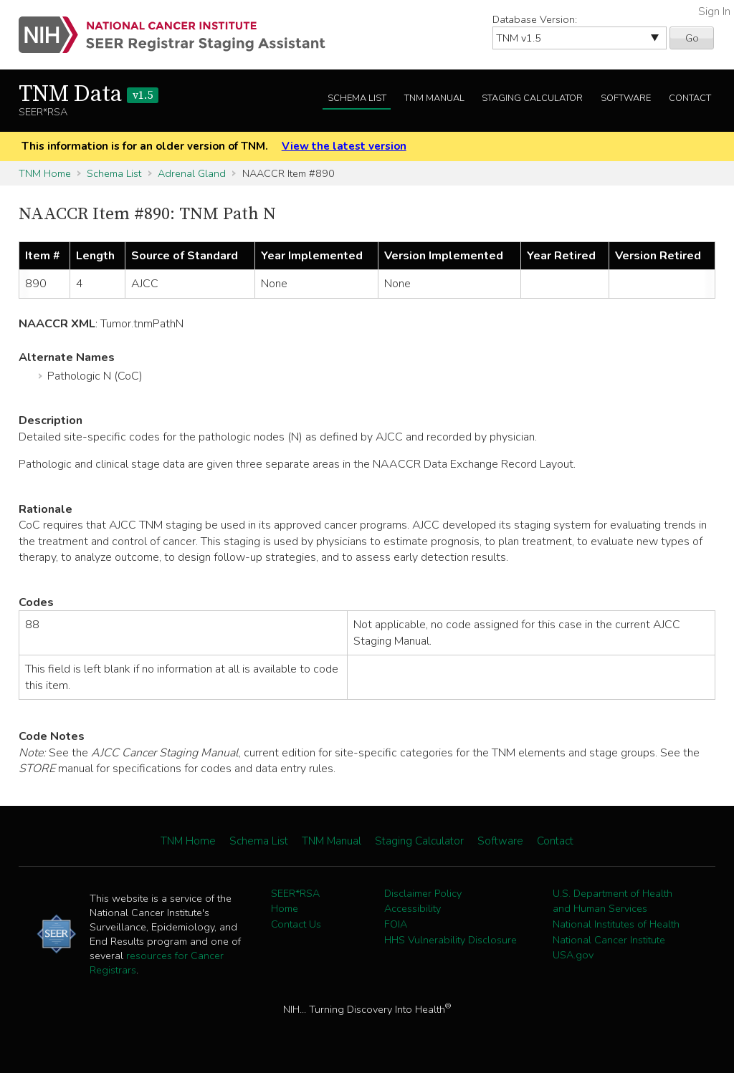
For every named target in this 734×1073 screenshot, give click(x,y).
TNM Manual (434, 98)
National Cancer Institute (609, 940)
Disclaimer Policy (423, 893)
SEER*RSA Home (295, 901)
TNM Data (88, 94)
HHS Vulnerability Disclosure (450, 940)
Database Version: (534, 19)
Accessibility (412, 908)
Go (692, 38)
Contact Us (296, 924)
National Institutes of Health (616, 924)
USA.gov (573, 955)
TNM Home (45, 173)
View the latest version (344, 146)
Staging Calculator (532, 98)
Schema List (357, 98)
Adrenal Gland (192, 173)
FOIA (395, 924)
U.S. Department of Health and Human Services (612, 901)
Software (626, 98)
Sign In (714, 11)
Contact (690, 98)
